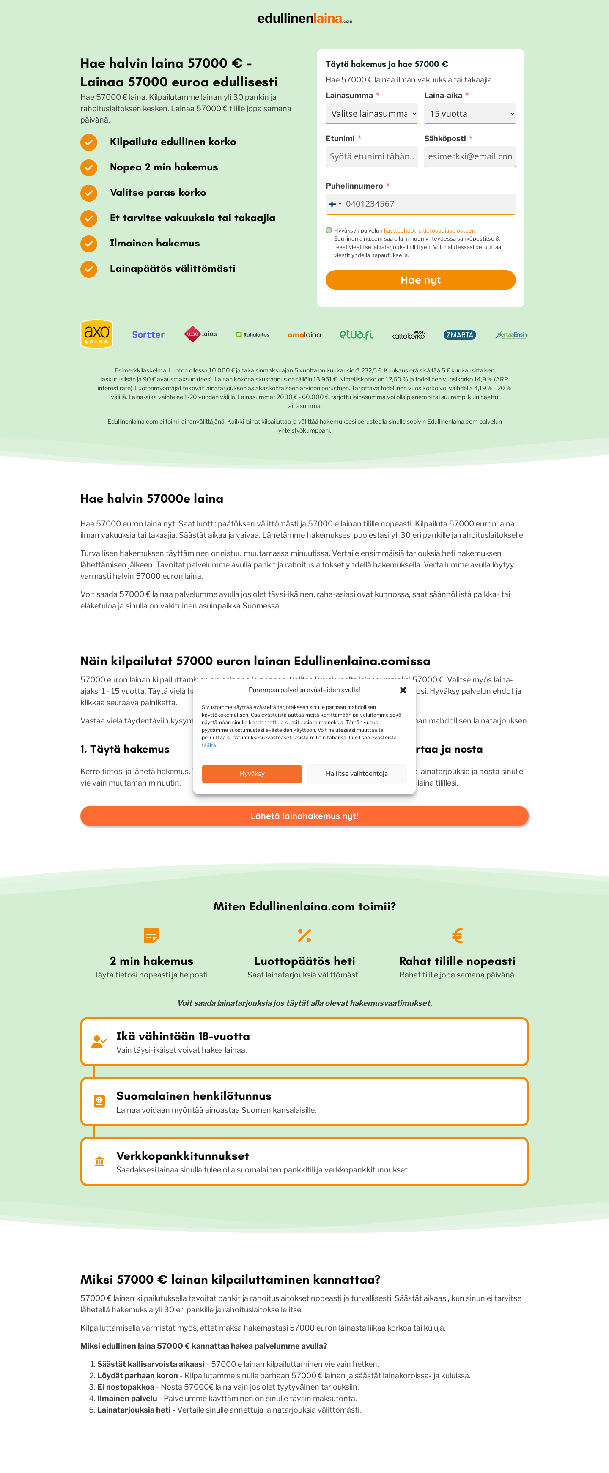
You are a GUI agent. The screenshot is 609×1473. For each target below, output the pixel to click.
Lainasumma (349, 95)
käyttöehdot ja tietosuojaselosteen (429, 230)
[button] (403, 690)
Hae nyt (421, 279)
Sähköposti (445, 138)
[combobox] (335, 204)
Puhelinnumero (354, 185)
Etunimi (340, 138)
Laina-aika (443, 95)
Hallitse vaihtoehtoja (357, 774)
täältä (209, 745)
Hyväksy (252, 774)
